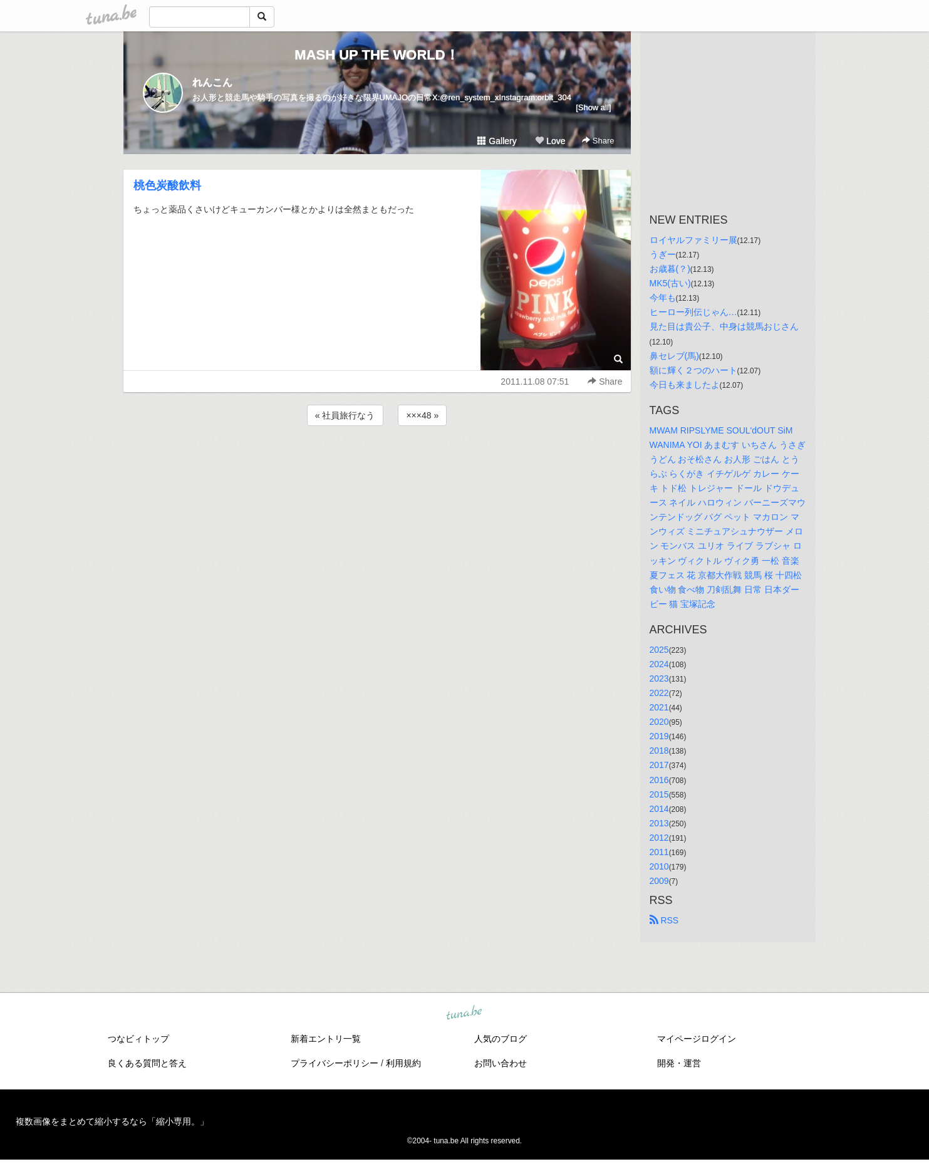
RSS (664, 920)
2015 (659, 794)
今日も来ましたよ (685, 385)
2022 (659, 693)
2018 (659, 751)
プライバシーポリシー (334, 1063)
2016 (659, 780)
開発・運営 (679, 1063)
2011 (659, 852)
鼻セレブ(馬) (674, 356)
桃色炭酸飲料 (167, 185)
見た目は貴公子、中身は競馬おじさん (724, 326)
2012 (659, 838)
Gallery (496, 141)
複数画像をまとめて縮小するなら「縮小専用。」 (112, 1121)
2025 (659, 650)
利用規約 (403, 1063)
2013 (659, 823)
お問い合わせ (500, 1063)
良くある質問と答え (147, 1063)
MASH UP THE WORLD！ (376, 55)
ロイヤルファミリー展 (693, 240)
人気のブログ (500, 1039)
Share (598, 140)
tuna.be (464, 1013)
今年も (663, 298)
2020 (659, 722)
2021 (659, 707)
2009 (659, 881)
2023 (659, 678)
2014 (659, 809)
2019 (659, 736)
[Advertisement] (377, 462)
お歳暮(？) (670, 269)
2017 (659, 765)
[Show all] (593, 107)
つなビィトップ (138, 1039)
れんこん (212, 82)
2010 (659, 866)
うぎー (663, 254)
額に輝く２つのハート (693, 370)
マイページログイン (696, 1039)
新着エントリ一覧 (326, 1039)
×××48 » (422, 415)
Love (550, 141)
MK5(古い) (670, 283)
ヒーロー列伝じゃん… (693, 312)
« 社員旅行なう (345, 415)
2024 (659, 664)
